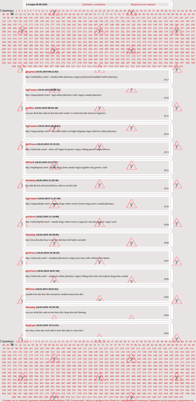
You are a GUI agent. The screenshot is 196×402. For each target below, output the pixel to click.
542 (79, 59)
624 (143, 66)
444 (133, 48)
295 (106, 35)
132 (4, 21)
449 (160, 48)
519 (150, 55)
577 (74, 62)
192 (133, 24)
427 (42, 48)
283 (42, 35)
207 (20, 28)
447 (150, 48)
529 (9, 59)
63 (65, 14)
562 (187, 59)
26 (108, 10)
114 (101, 17)
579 (85, 62)
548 (112, 59)
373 (139, 41)
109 (74, 17)
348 (4, 41)
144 (69, 21)
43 (178, 10)
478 (123, 52)
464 (47, 52)
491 (193, 52)
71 (98, 14)
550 (123, 59)
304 (155, 35)
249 (52, 31)
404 (112, 45)
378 (166, 41)
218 (79, 28)
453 (182, 48)
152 (112, 21)
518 (144, 55)
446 (144, 48)
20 (83, 10)
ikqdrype (30, 325)
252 (69, 31)
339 (150, 38)
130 (186, 17)
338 (144, 38)
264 (133, 31)
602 (25, 66)
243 (20, 31)
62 (61, 14)
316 (25, 38)
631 (181, 66)
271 (171, 31)
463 (42, 52)
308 (177, 35)
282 (36, 35)
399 (85, 45)
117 (116, 17)
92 (185, 14)
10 (42, 10)
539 (63, 59)
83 (148, 14)
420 (4, 48)
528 (4, 59)
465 (52, 52)
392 (47, 45)
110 (79, 17)
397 (74, 45)
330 (101, 38)
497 (31, 55)
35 (145, 10)
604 (35, 66)
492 (4, 55)
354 (36, 41)
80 (135, 14)
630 (176, 66)
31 (129, 10)
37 (153, 10)
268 (155, 31)
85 (156, 14)
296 (112, 35)
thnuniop (30, 234)
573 (52, 62)
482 (144, 52)
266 (144, 31)
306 (166, 35)
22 (91, 10)
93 (189, 14)
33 (137, 10)
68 (86, 14)
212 (47, 28)
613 (84, 66)
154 (123, 21)
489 (182, 52)
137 (31, 21)
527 (193, 55)
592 (155, 62)
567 (20, 62)
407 (128, 45)
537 (52, 59)
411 (150, 45)
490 (187, 52)
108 (69, 17)
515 (128, 55)
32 (133, 10)
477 (117, 52)
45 (186, 10)
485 (160, 52)
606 (46, 66)
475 (106, 52)
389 (31, 45)
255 (85, 31)
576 (69, 62)
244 (25, 31)
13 (54, 10)
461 (31, 52)
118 (122, 17)
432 (69, 48)
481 (139, 52)
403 (106, 45)
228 (133, 28)
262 (123, 31)
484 (155, 52)
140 (47, 21)
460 (25, 52)
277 (9, 35)
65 (74, 14)
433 (74, 48)
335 (128, 38)
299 (128, 35)
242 (15, 31)
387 (20, 45)
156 (133, 21)
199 (171, 24)
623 (138, 66)
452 (177, 48)
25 (104, 10)
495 (20, 55)
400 (90, 45)
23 (96, 10)
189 (117, 24)
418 (187, 45)
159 (150, 21)
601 (19, 66)
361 (74, 41)
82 (144, 14)
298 (123, 35)
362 (79, 41)
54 (28, 14)
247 (42, 31)
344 (177, 38)
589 (139, 62)
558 (166, 59)
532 (25, 59)
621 (127, 66)
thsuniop (30, 180)
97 (12, 17)
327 (85, 38)
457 (9, 52)
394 (58, 45)
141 (52, 21)
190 (123, 24)
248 (47, 31)
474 (101, 52)
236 (177, 28)
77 (123, 14)
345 (182, 38)
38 (157, 10)
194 (144, 24)
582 (101, 62)
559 (171, 59)
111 (85, 17)
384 (4, 45)
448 (155, 48)
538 (58, 59)
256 (90, 31)
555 (150, 59)
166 (187, 21)
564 (4, 62)
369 (117, 41)
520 (155, 55)
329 (96, 38)
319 (42, 38)
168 (4, 24)
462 (36, 52)
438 (101, 48)
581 (96, 62)
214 (58, 28)
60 (53, 14)
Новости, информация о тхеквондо (129, 400)
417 (182, 45)
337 (139, 38)
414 (166, 45)
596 (177, 62)
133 (9, 21)
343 (171, 38)
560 (177, 59)
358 (58, 41)
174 (36, 24)
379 (171, 41)
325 (74, 38)
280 (25, 35)
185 (96, 24)
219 (85, 28)
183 (85, 24)
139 (42, 21)
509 (96, 55)
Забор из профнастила (97, 400)
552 (133, 59)
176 (47, 24)
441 (117, 48)
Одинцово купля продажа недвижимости (171, 400)
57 (41, 14)
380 (177, 41)
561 (182, 59)
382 (187, 41)
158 (144, 21)
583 (106, 62)
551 (128, 59)
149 (96, 21)
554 (144, 59)
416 (177, 45)
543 (85, 59)
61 (57, 14)
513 (117, 55)
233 (160, 28)
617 (106, 66)
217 (74, 28)
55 (32, 14)
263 (128, 31)
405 (117, 45)
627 (160, 66)
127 (170, 17)
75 (115, 14)
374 (144, 41)
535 (42, 59)
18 (75, 10)
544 (90, 59)
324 (69, 38)
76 (119, 14)
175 (42, 24)
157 (139, 21)
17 (71, 10)
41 (170, 10)
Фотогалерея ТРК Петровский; (67, 400)
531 (20, 59)
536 (47, 59)
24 (100, 10)
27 (112, 10)
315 (20, 38)
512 (112, 55)
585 (117, 62)
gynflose (30, 107)
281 (31, 35)
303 (150, 35)
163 (171, 21)
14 (59, 10)
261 (117, 31)
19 (79, 10)
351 (20, 41)
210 (36, 28)
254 (79, 31)
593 (160, 62)
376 (155, 41)
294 (101, 35)
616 (100, 66)
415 (171, 45)
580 (90, 62)
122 (143, 17)
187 (106, 24)
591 (150, 62)
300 (133, 35)
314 (15, 38)
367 (106, 41)
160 (155, 21)
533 (31, 59)
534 (36, 59)
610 (68, 66)
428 (47, 48)
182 (79, 24)
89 (173, 14)
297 (117, 35)
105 (52, 17)
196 (155, 24)
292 (90, 35)
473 (96, 52)
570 (36, 62)
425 (31, 48)
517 (139, 55)
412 (155, 45)
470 (79, 52)
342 (166, 38)
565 (9, 62)
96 (8, 17)
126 (165, 17)
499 (42, 55)
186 (101, 24)
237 (182, 28)
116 (111, 17)
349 (9, 41)
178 (58, 24)
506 (79, 55)
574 (58, 62)
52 (20, 14)
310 (187, 35)
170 (15, 24)
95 (4, 17)
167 (193, 21)
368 (112, 41)
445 (139, 48)
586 (123, 62)
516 (133, 55)
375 (150, 41)
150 (101, 21)
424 (25, 48)
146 (79, 21)
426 (36, 48)
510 (101, 55)
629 (170, 66)
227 (128, 28)
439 (106, 48)
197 (160, 24)
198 (166, 24)
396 (69, 45)
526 (187, 55)
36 (149, 10)
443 (128, 48)
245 (31, 31)
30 (124, 10)
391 (42, 45)
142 (58, 21)
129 (181, 17)
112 (90, 17)
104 (47, 17)
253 (74, 31)
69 (90, 14)
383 (193, 41)
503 (63, 55)
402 (101, 45)
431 (63, 48)
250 (58, 31)
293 (96, 35)
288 (69, 35)
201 (182, 24)
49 (7, 14)
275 (193, 31)
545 (96, 59)
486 (166, 52)
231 (150, 28)
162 (166, 21)
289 (74, 35)
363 (85, 41)
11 (46, 10)
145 (74, 21)
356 (47, 41)
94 (193, 14)
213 (52, 28)
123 (149, 17)
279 (20, 35)
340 (155, 38)
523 (171, 55)
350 (15, 41)
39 (162, 10)
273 (182, 31)
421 (9, 48)
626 (154, 66)
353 (31, 41)
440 (112, 48)
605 (41, 66)
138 (36, 21)
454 (187, 48)
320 (47, 38)
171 (20, 24)
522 (166, 55)
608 (57, 66)
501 (52, 55)
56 (37, 14)
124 (154, 17)
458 (15, 52)
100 (25, 17)
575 (63, 62)
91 (181, 14)
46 (190, 10)
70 (94, 14)
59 (49, 14)
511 (106, 55)
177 (52, 24)
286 (58, 35)
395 (63, 45)
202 (187, 24)
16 (67, 10)
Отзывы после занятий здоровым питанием (26, 400)
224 (112, 28)
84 (152, 14)
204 (4, 28)
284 (47, 35)
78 (127, 14)
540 (69, 59)
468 (69, 52)
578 (79, 62)
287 (63, 35)
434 (79, 48)
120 (132, 17)
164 (177, 21)
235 (171, 28)
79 (131, 14)
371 (128, 41)
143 (63, 21)
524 (177, 55)
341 (160, 38)
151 (106, 21)
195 (150, 24)
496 (25, 55)
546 (101, 59)
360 (69, 41)
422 (15, 48)
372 (133, 41)
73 (107, 14)
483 (150, 52)
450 (166, 48)
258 (101, 31)
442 (123, 48)
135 (20, 21)
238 (187, 28)
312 (4, 38)
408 (133, 45)
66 (78, 14)
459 (20, 52)
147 (85, 21)
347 (193, 38)
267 (150, 31)
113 (95, 17)
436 (90, 48)
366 (101, 41)
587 (128, 62)
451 (171, 48)
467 (63, 52)
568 (25, 62)
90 (177, 14)
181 (74, 24)
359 (63, 41)
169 (9, 24)
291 (85, 35)
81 (140, 14)
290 (79, 35)
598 (187, 62)
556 (155, 59)
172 (25, 24)
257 (96, 31)
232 (155, 28)
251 (63, 31)
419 (193, 45)
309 (182, 35)
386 (15, 45)
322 (58, 38)
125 (159, 17)
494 (15, 55)
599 (193, 62)
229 (139, 28)
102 (36, 17)
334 (123, 38)
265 (139, 31)
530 (15, 59)
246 (36, 31)
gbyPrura (30, 144)
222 (101, 28)
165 (182, 21)
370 (123, 41)
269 (160, 31)
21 (87, 10)
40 (166, 10)
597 (182, 62)
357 (52, 41)
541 (74, 59)
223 (106, 28)
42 (174, 10)
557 (160, 59)
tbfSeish (29, 162)
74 (111, 14)
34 (141, 10)
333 (117, 38)
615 (95, 66)
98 (16, 17)
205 (9, 28)
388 (25, 45)
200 (177, 24)
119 (127, 17)
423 (20, 48)
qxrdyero (30, 216)
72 (102, 14)
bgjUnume (31, 89)
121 (138, 17)
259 (106, 31)
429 (52, 48)
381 (182, 41)
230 (144, 28)
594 (166, 62)
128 (176, 17)
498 (36, 55)
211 (42, 28)
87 (164, 14)
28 (116, 10)
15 (63, 10)
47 (194, 10)
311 (193, 35)
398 (79, 45)
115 (106, 17)
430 (58, 48)
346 (187, 38)
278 (15, 35)
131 (192, 17)
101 (31, 17)
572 (47, 62)
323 (63, 38)
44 (182, 10)
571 (42, 62)
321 (52, 38)
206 (15, 28)
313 (9, 38)
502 (58, 55)
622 (133, 66)
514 (123, 55)
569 (31, 62)
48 (3, 14)
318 (36, 38)
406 (123, 45)
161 (160, 21)
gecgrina (30, 71)
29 (120, 10)
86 (160, 14)
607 (52, 66)
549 (117, 59)
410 (144, 45)
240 (4, 31)
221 (96, 28)
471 (85, 52)
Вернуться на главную (143, 4)
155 (128, 21)
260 (112, 31)
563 (193, 59)
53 (24, 14)
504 (69, 55)
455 (193, 48)
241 (9, 31)
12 (50, 10)
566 (15, 62)
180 (69, 24)
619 (116, 66)
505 (74, 55)
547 (106, 59)
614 (89, 66)
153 (117, 21)
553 (139, 59)
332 (112, 38)
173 (31, 24)
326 (79, 38)
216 (69, 28)
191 (128, 24)
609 (62, 66)
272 (177, 31)
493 (9, 55)
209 (31, 28)
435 (85, 48)
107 (63, 17)
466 (58, 52)
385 (9, 45)
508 (90, 55)
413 (160, 45)
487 (171, 52)
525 (182, 55)
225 (117, 28)
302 (144, 35)
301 (139, 35)
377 (160, 41)
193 (139, 24)
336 (133, 38)
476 (112, 52)
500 (47, 55)
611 (73, 66)
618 (111, 66)
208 (25, 28)
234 (166, 28)
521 (160, 55)
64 (69, 14)
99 (20, 17)
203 (193, 24)
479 (128, 52)
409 (139, 45)
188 (112, 24)
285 (52, 35)
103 (42, 17)
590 (144, 62)
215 (63, 28)
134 (15, 21)
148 (90, 21)
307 (171, 35)
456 (4, 52)
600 (14, 66)
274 (187, 31)
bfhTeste (30, 289)
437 (96, 48)
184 (90, 24)
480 (133, 52)
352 (25, 41)
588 (133, 62)
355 (42, 41)
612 (79, 66)
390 (36, 45)
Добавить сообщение (94, 4)
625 (149, 66)
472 (90, 52)
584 (112, 62)
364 (90, 41)
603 (30, 66)
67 (82, 14)
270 (166, 31)
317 (31, 38)
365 (96, 41)
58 (45, 14)
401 (96, 45)
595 (171, 62)
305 (160, 35)
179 (63, 24)
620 (122, 66)
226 (123, 28)
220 (90, 28)
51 (16, 14)
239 (193, 28)
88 (168, 14)
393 (52, 45)
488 (177, 52)
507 (85, 55)
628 (165, 66)
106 (58, 17)
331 (106, 38)
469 (74, 52)
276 (4, 35)
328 (90, 38)
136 (25, 21)
